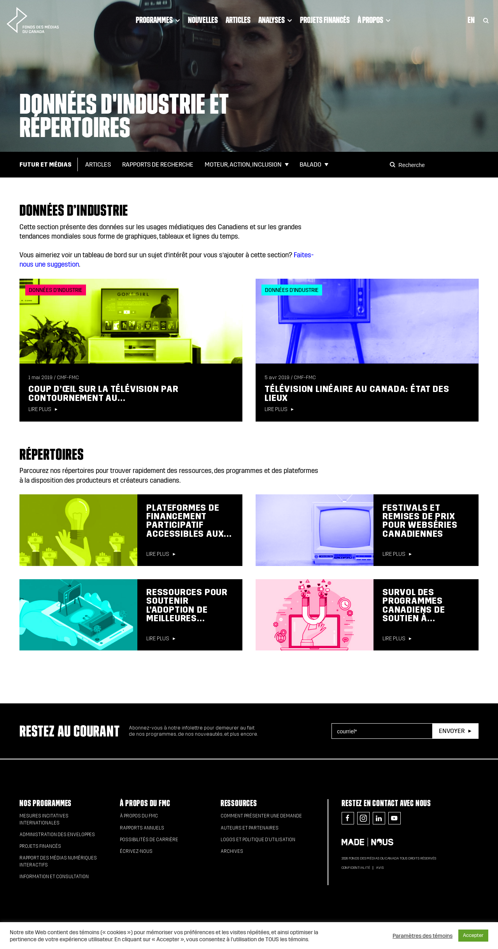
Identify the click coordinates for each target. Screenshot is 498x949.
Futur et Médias (45, 164)
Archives (232, 851)
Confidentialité (356, 868)
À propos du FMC (145, 803)
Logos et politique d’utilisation (258, 839)
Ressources (239, 803)
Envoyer (452, 731)
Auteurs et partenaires (250, 828)
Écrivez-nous (136, 851)
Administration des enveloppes (57, 834)
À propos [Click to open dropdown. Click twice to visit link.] (374, 20)
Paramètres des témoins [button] (422, 935)
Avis (380, 868)
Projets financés (325, 19)
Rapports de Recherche (157, 164)
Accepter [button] (473, 935)
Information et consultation (54, 876)
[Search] (393, 164)
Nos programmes (45, 803)
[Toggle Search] (485, 20)
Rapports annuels (142, 828)
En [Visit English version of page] (471, 19)
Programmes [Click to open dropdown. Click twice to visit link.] (158, 20)
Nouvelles (203, 19)
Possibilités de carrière (149, 839)
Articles (238, 19)
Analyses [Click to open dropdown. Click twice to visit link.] (275, 20)
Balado (310, 164)
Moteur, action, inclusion (243, 164)
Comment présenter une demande (261, 816)
